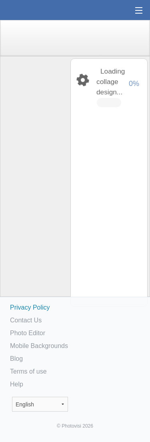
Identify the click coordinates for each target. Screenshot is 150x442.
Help (16, 384)
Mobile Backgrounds (39, 345)
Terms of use (28, 371)
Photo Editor (27, 333)
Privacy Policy (30, 307)
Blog (16, 358)
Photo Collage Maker (31, 10)
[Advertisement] (35, 182)
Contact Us (26, 320)
